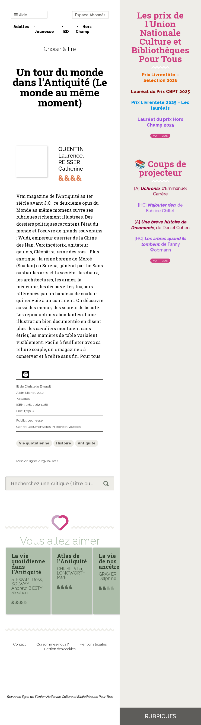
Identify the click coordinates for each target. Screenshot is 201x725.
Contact (19, 644)
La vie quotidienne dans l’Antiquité (28, 564)
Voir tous (160, 135)
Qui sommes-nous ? (53, 644)
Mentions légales (93, 644)
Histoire (63, 443)
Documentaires (39, 427)
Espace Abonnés (90, 15)
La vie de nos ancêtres (110, 561)
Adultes (21, 26)
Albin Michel (25, 393)
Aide (20, 15)
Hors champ (84, 29)
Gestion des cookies (59, 649)
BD (66, 31)
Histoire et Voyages (66, 427)
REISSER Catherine (70, 165)
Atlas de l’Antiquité (72, 558)
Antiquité (86, 443)
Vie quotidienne (34, 443)
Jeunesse (44, 31)
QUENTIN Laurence (71, 152)
